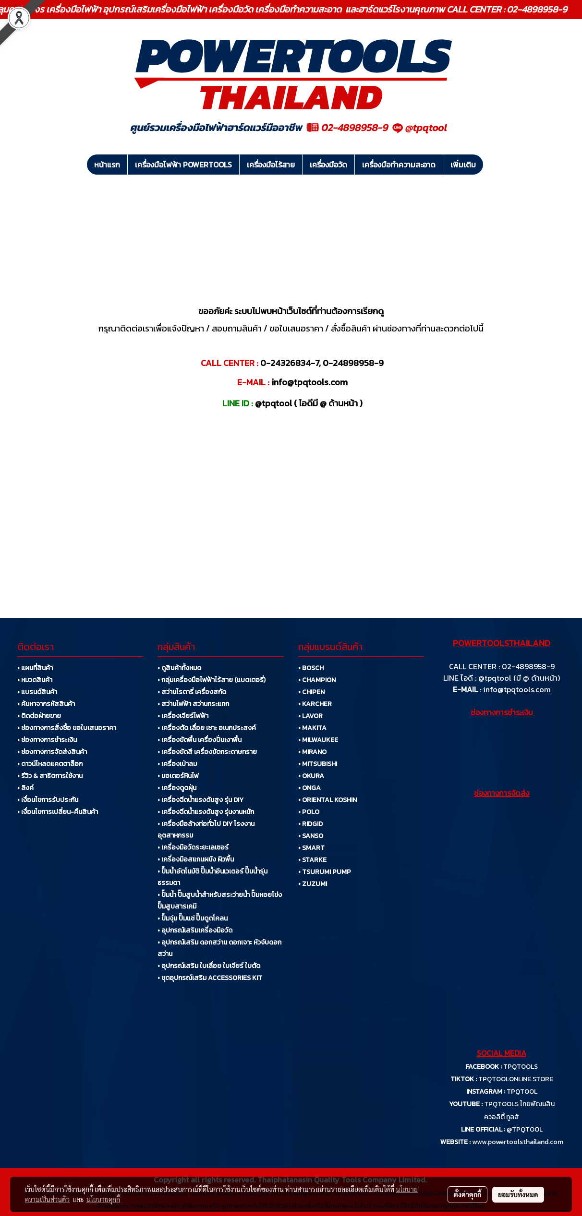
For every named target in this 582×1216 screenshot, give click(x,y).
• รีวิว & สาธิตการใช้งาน (50, 776)
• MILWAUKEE (318, 740)
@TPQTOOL (525, 1129)
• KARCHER (315, 704)
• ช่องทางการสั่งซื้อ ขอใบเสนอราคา (66, 728)
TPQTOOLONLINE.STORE (515, 1079)
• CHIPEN (311, 692)
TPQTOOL (522, 1091)
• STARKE (312, 860)
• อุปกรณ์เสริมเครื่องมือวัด (195, 930)
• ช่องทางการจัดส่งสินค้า (52, 752)
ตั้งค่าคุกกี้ (467, 1194)
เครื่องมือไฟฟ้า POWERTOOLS (183, 164)
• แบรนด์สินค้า (37, 692)
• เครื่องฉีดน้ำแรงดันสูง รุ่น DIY (200, 800)
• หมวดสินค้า (34, 680)
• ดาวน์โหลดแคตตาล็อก (50, 764)
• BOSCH (311, 668)
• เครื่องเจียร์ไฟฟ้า (183, 716)
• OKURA (311, 776)
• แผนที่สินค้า (35, 668)
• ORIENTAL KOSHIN (327, 800)
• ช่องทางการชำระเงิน (47, 740)
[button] (492, 164)
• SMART (311, 848)
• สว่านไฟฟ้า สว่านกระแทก (193, 704)
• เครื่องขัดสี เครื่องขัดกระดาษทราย (207, 752)
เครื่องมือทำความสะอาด (399, 164)
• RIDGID (310, 824)
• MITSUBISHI (317, 764)
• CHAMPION (317, 680)
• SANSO (310, 836)
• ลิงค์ (25, 788)
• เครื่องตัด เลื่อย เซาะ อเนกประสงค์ (207, 728)
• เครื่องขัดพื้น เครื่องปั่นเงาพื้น (200, 740)
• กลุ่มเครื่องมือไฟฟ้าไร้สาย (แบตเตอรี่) (212, 680)
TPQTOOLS (520, 1067)
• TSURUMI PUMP (324, 872)
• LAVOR (310, 716)
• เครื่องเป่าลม (177, 764)
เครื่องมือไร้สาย (271, 164)
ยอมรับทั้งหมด (518, 1194)
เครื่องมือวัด (328, 164)
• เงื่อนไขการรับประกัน (47, 800)
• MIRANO (312, 752)
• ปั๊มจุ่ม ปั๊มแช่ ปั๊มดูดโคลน (193, 918)
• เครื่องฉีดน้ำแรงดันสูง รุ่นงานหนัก (206, 812)
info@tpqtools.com (517, 689)
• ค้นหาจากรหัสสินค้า (46, 704)
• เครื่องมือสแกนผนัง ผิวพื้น (196, 859)
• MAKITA (312, 728)
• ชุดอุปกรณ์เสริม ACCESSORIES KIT (210, 978)
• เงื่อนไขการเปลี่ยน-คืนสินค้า (57, 812)
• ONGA (309, 788)
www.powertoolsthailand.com (517, 1142)
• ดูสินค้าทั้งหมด (179, 668)
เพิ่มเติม (463, 164)
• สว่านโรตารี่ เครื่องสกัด (192, 692)
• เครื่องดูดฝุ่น (177, 788)
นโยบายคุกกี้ (103, 1199)
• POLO (308, 812)
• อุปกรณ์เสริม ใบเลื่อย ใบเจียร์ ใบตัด (209, 966)
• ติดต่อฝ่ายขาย (39, 716)
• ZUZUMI (312, 884)
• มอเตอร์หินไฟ (178, 776)
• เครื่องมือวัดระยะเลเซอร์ (193, 847)
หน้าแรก (107, 164)
